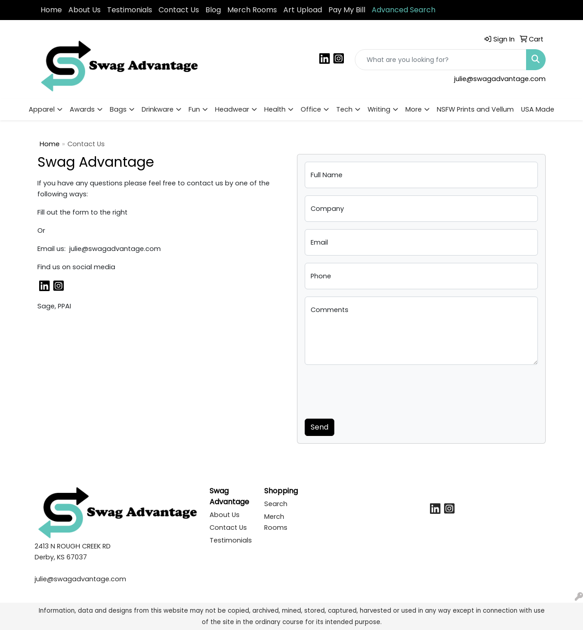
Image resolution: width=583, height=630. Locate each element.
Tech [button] (344, 109)
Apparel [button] (42, 109)
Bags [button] (118, 109)
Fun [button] (194, 109)
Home (51, 10)
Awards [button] (82, 109)
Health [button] (275, 109)
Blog (213, 10)
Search (275, 503)
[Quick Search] (441, 59)
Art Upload (302, 10)
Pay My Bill (346, 10)
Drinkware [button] (158, 109)
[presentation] (374, 390)
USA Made (537, 109)
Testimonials (129, 10)
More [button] (413, 109)
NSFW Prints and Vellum (475, 109)
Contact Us (179, 10)
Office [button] (311, 109)
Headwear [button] (232, 109)
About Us (84, 10)
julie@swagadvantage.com (500, 78)
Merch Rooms (252, 10)
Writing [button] (379, 109)
